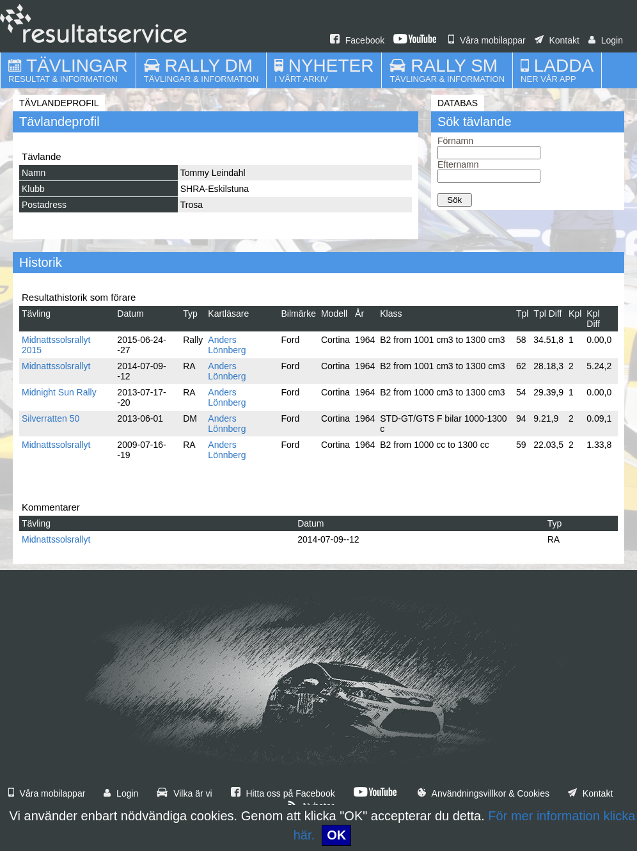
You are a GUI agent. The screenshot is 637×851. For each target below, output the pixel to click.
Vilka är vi (184, 793)
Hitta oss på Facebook (283, 793)
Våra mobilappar (487, 40)
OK (336, 835)
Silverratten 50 (50, 418)
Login (605, 40)
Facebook (357, 40)
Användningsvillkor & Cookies (483, 793)
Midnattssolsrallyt (56, 366)
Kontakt (557, 40)
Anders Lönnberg (227, 345)
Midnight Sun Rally (59, 392)
